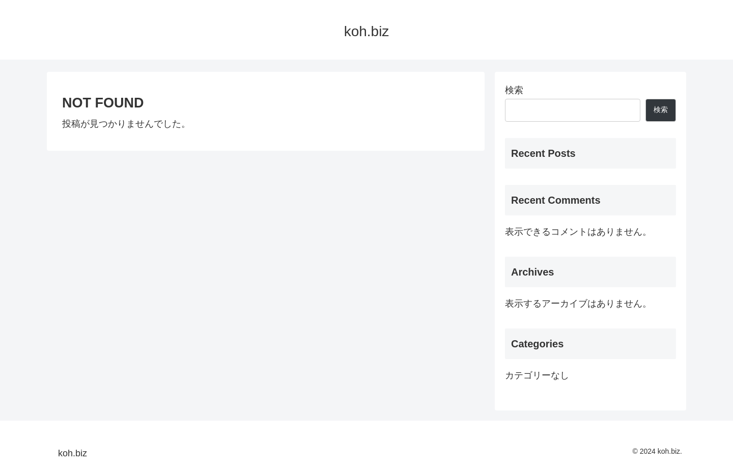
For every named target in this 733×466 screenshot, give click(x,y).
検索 (514, 90)
